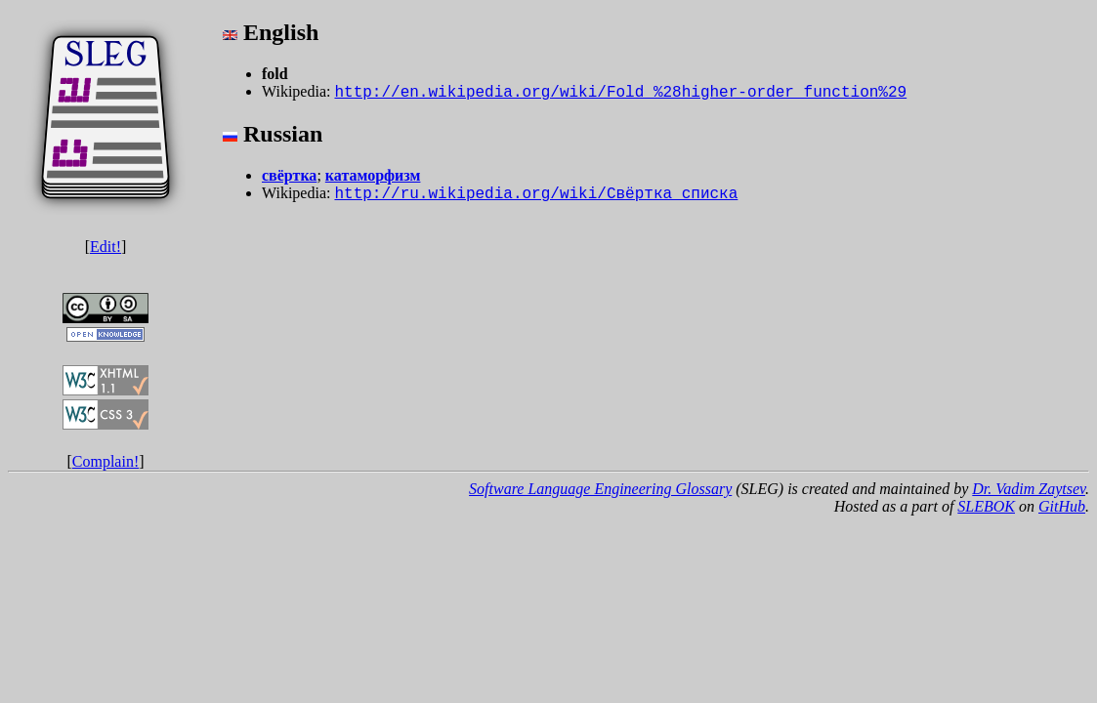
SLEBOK (986, 506)
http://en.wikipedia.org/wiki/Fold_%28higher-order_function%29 (620, 93)
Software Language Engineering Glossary (600, 488)
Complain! (105, 461)
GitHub (1061, 506)
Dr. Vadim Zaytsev (1028, 488)
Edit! (105, 246)
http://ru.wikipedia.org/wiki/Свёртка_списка (536, 194)
